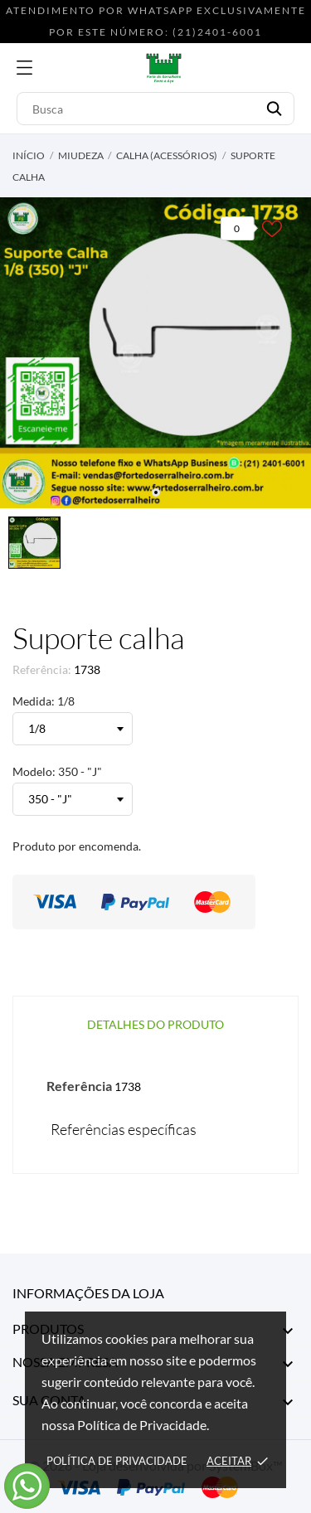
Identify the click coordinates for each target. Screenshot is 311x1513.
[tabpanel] (155, 352)
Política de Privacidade (116, 1460)
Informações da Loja (88, 1293)
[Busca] (155, 108)
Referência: (41, 669)
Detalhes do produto (155, 1024)
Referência (79, 1086)
